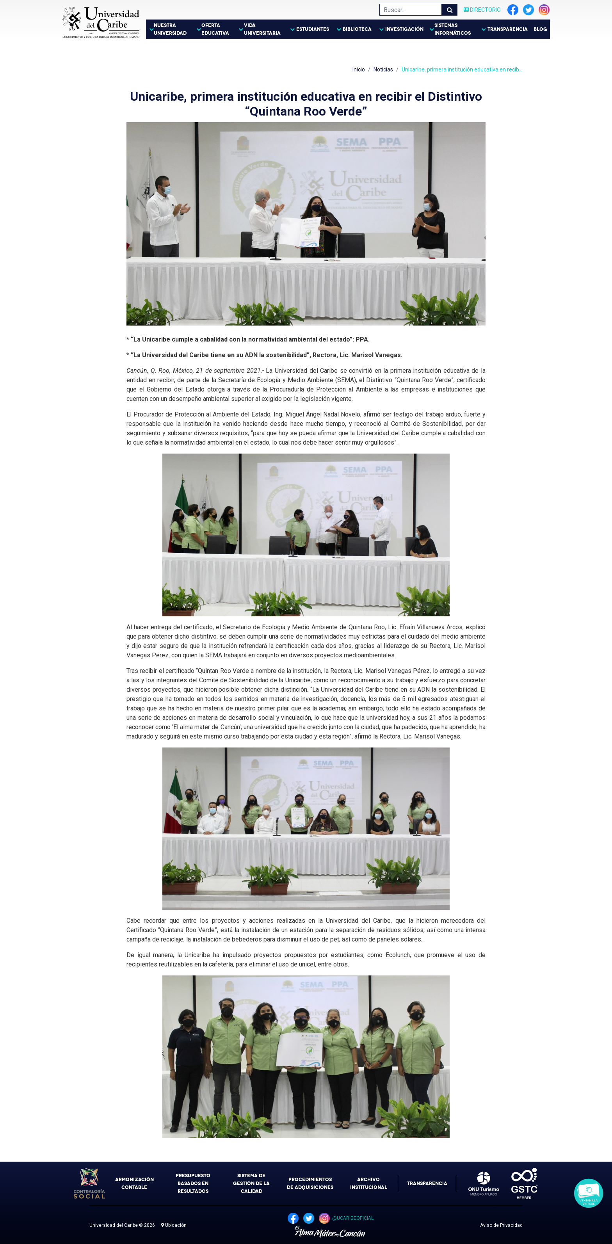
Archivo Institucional (368, 1183)
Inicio (358, 69)
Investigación (404, 29)
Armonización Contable (134, 1183)
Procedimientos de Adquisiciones (310, 1183)
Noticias (383, 69)
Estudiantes (312, 29)
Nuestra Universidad (170, 29)
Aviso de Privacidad (501, 1225)
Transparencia (507, 29)
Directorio (482, 10)
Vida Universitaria (262, 29)
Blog (540, 29)
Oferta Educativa (215, 29)
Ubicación (174, 1225)
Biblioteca (357, 29)
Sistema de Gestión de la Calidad (251, 1183)
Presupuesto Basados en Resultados (193, 1183)
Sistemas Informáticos (452, 29)
